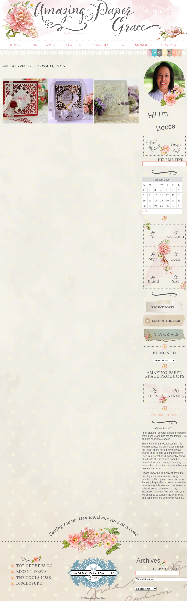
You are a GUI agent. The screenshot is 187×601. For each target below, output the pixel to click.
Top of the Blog (34, 566)
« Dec (146, 211)
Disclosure (29, 584)
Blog (33, 45)
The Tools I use (33, 578)
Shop (122, 45)
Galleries (100, 45)
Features (74, 45)
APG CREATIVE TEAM (164, 414)
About (51, 45)
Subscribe (143, 45)
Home (15, 45)
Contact (169, 45)
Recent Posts (31, 572)
